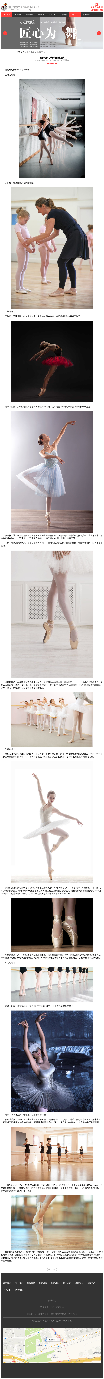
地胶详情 (29, 15)
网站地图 (19, 1290)
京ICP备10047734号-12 (61, 1321)
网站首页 (6, 15)
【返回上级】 (52, 1269)
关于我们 (63, 15)
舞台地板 (67, 1283)
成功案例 (52, 15)
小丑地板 (31, 52)
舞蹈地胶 (18, 15)
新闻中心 (75, 15)
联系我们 (86, 15)
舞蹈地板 (41, 15)
